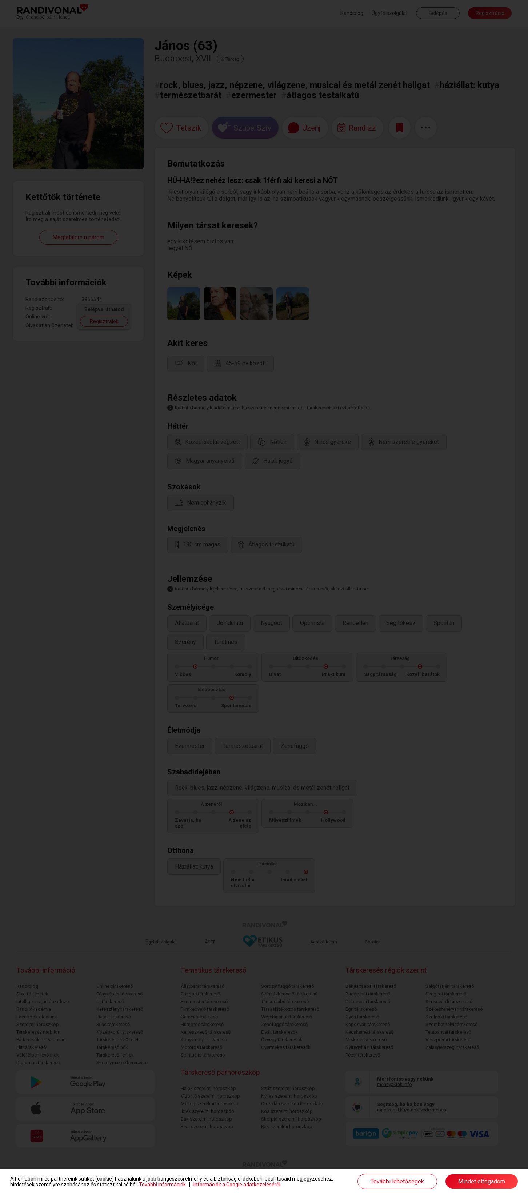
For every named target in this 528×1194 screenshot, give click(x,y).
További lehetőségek (397, 1181)
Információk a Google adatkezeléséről (236, 1184)
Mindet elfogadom (481, 1181)
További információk (162, 1184)
